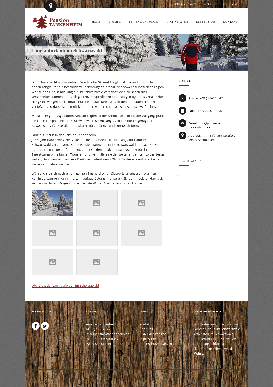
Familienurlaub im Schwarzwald (216, 339)
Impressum (147, 339)
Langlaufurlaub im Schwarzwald (217, 324)
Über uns (146, 329)
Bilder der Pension (153, 334)
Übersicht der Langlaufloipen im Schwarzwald (65, 285)
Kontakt (145, 324)
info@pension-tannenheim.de (220, 4)
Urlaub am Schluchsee (209, 344)
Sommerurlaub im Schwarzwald (216, 329)
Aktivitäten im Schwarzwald (213, 334)
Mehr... (198, 353)
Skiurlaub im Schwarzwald (212, 349)
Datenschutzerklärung (155, 344)
